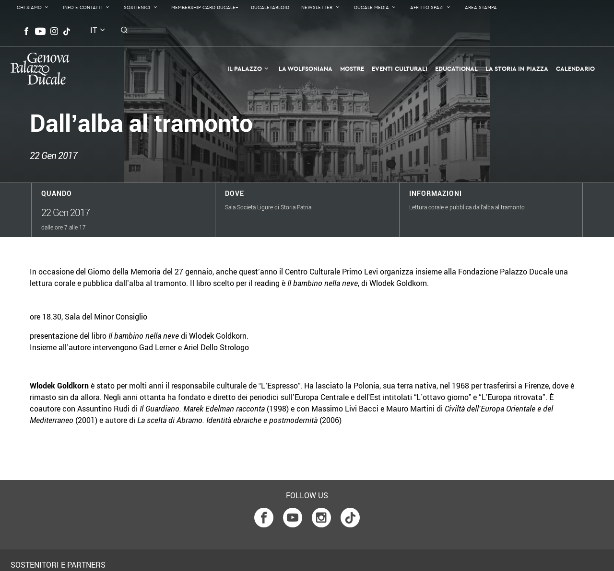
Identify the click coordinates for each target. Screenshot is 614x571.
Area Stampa (481, 7)
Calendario (575, 68)
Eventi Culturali (399, 68)
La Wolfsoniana (305, 68)
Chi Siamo (29, 7)
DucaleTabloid (270, 7)
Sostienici (137, 7)
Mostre (352, 68)
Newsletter (316, 7)
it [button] (93, 30)
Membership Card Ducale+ (204, 7)
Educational (456, 68)
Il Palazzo (244, 68)
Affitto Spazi (427, 7)
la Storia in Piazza (516, 68)
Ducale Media (371, 7)
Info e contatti (83, 7)
